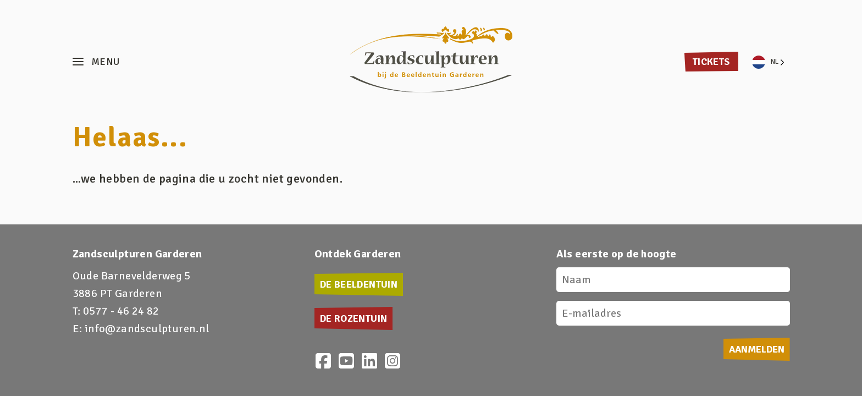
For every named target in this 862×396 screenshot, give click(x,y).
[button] (96, 61)
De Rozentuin (354, 318)
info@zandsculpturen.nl (147, 329)
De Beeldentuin (359, 284)
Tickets (711, 62)
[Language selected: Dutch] (768, 62)
